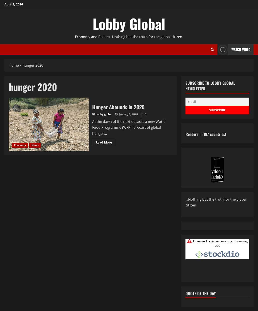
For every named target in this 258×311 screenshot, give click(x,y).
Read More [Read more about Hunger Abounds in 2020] (105, 143)
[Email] (217, 102)
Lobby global (103, 114)
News (35, 145)
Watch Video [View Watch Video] (233, 49)
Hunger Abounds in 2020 (49, 124)
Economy (20, 145)
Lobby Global (129, 23)
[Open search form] (212, 50)
